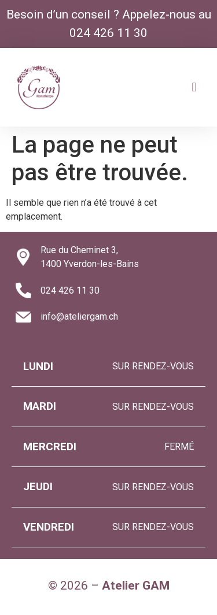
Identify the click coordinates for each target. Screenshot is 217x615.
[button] (194, 87)
